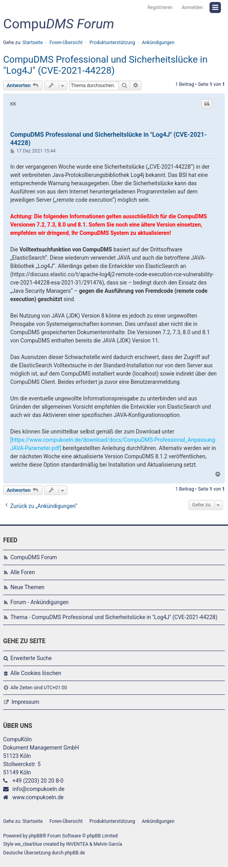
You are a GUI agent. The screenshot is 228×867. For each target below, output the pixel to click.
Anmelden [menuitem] (192, 7)
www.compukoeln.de (37, 797)
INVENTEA (77, 844)
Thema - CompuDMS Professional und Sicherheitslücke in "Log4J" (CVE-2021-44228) (113, 617)
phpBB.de (75, 853)
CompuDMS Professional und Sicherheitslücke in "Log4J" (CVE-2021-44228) (105, 65)
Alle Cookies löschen (35, 673)
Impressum (25, 702)
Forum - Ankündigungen (39, 602)
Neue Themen (27, 587)
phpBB (35, 836)
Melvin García (108, 844)
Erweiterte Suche (30, 658)
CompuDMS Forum (33, 557)
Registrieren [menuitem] (160, 7)
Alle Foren (22, 572)
